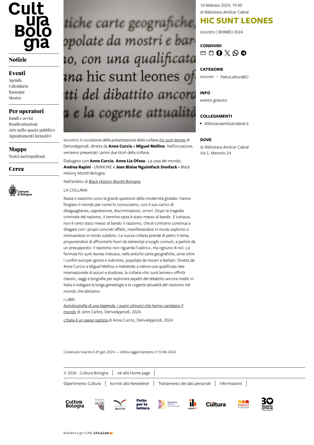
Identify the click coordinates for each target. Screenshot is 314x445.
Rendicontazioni (23, 123)
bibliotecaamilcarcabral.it (227, 123)
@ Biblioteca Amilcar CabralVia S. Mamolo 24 (224, 150)
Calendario (18, 85)
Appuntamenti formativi (30, 135)
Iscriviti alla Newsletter (129, 383)
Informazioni (231, 383)
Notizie (18, 59)
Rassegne (17, 91)
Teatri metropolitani (27, 155)
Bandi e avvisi (21, 117)
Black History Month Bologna (114, 181)
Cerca (16, 168)
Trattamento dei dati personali (184, 383)
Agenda (15, 79)
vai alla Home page (133, 373)
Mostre (15, 97)
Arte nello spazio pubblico (32, 129)
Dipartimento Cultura (82, 383)
